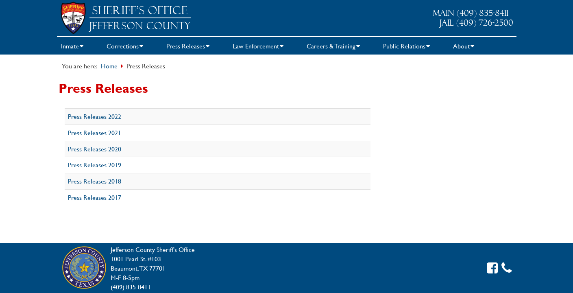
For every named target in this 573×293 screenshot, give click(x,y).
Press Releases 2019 (94, 164)
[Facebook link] (492, 268)
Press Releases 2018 (94, 181)
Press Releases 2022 (94, 116)
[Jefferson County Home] (84, 268)
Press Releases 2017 (94, 197)
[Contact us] (506, 268)
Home (109, 65)
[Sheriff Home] (73, 18)
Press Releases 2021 (94, 132)
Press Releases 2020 (94, 148)
